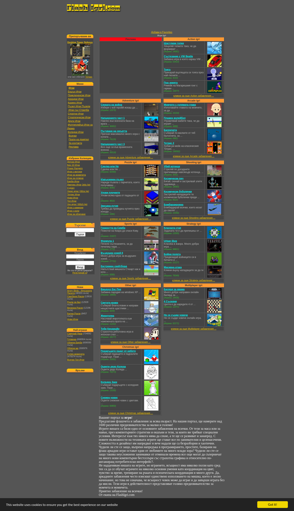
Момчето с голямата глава (180, 104)
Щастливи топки (174, 43)
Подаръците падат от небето (118, 351)
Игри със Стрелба (78, 110)
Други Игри (74, 121)
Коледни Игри (76, 132)
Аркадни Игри (76, 99)
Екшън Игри (74, 91)
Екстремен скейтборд (114, 266)
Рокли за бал (74, 302)
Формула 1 (107, 241)
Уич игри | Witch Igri (77, 204)
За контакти (75, 143)
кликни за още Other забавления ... (130, 342)
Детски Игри (73, 162)
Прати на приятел (79, 139)
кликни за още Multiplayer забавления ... (193, 328)
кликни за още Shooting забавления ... (193, 217)
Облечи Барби (74, 342)
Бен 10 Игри (73, 165)
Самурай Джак (74, 333)
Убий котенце (172, 166)
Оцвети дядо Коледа (113, 366)
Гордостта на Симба (113, 227)
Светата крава (109, 302)
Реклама (73, 146)
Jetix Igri (86, 184)
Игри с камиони (75, 207)
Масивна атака (173, 267)
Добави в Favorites (161, 32)
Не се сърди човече (176, 315)
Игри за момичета (76, 175)
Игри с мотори (74, 171)
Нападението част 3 (113, 144)
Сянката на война (111, 104)
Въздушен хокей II (112, 253)
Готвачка (71, 339)
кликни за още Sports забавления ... (130, 278)
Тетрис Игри (73, 194)
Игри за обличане (76, 214)
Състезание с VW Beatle (178, 56)
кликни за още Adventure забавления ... (130, 157)
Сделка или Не (110, 166)
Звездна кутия (109, 205)
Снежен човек (109, 397)
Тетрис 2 (169, 143)
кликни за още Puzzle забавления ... (130, 219)
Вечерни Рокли (75, 308)
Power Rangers (75, 168)
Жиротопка (107, 315)
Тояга (167, 69)
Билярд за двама (174, 289)
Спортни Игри (76, 113)
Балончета (170, 130)
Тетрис (88, 77)
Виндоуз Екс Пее (111, 289)
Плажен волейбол (175, 118)
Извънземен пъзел (112, 179)
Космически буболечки (178, 191)
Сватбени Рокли (75, 296)
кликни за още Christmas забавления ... (130, 413)
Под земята (171, 82)
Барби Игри (73, 181)
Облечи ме (72, 348)
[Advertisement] (147, 21)
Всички (73, 135)
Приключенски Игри (79, 95)
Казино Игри (75, 102)
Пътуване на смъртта (114, 131)
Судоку (71, 188)
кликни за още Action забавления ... (194, 95)
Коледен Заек (109, 382)
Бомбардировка (173, 204)
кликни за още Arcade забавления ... (193, 156)
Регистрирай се (79, 273)
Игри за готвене (75, 178)
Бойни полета (172, 254)
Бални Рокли (74, 313)
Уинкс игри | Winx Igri (78, 191)
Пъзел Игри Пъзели (79, 106)
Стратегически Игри (79, 117)
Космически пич (174, 178)
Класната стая (172, 227)
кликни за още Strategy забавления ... (193, 280)
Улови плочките (110, 192)
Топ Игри (71, 201)
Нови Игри (72, 197)
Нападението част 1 (113, 118)
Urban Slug (170, 241)
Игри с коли (73, 211)
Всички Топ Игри (75, 359)
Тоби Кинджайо (110, 328)
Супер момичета (76, 354)
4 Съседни (170, 301)
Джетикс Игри (74, 184)
